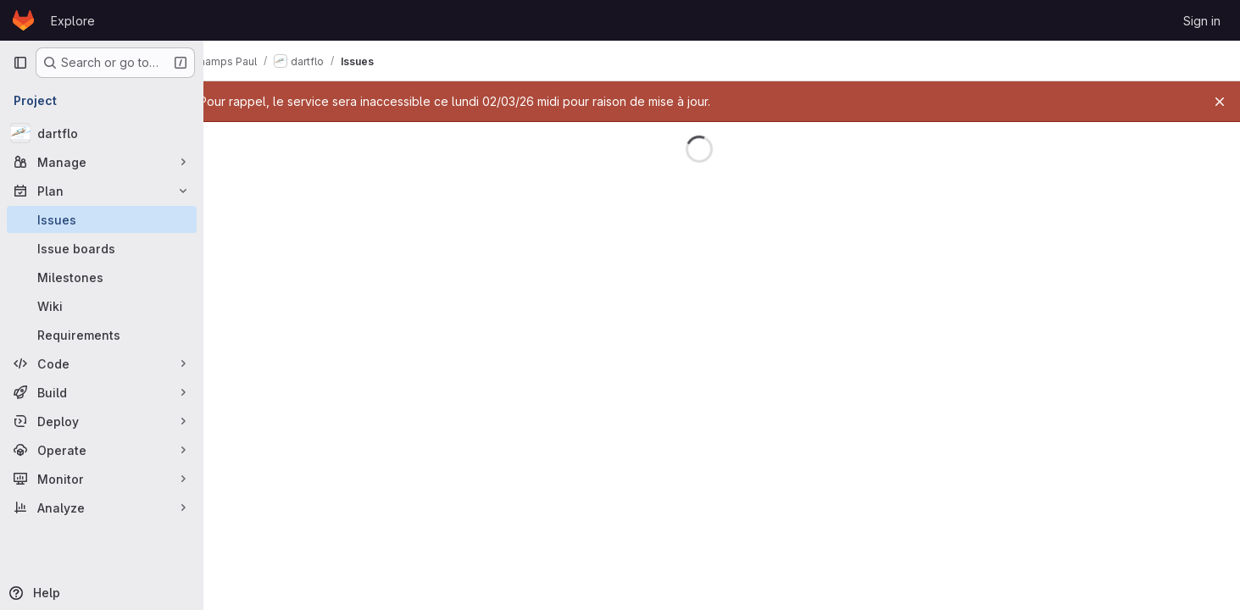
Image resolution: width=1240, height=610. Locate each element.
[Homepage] (23, 20)
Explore (73, 21)
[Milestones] (102, 277)
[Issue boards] (102, 248)
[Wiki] (102, 305)
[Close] (1219, 102)
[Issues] (102, 219)
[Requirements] (102, 334)
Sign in (1202, 21)
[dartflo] (102, 133)
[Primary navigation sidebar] (20, 62)
